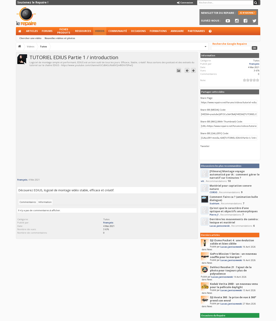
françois (22, 179)
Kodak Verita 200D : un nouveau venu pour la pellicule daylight (234, 285)
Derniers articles (210, 234)
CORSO (213, 192)
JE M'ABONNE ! (247, 13)
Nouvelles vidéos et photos (60, 38)
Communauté (117, 31)
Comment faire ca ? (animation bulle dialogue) (234, 198)
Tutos (106, 219)
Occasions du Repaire (213, 315)
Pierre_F (214, 214)
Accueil (20, 31)
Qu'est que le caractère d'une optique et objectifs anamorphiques (234, 209)
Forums (47, 31)
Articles (32, 31)
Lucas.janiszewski (220, 225)
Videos (99, 31)
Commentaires (28, 201)
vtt (202, 181)
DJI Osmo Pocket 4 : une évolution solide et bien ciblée (232, 242)
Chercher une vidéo (30, 38)
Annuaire (177, 31)
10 (229, 181)
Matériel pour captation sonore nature (231, 187)
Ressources (83, 31)
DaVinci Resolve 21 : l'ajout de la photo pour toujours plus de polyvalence (231, 270)
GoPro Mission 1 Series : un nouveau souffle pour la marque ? (233, 255)
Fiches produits (63, 31)
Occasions (138, 31)
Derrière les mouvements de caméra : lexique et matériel (234, 221)
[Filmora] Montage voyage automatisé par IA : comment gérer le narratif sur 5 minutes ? (235, 175)
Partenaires (196, 31)
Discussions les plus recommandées (221, 165)
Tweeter (205, 146)
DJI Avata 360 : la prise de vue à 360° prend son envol (233, 299)
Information (45, 201)
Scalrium (214, 203)
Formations (158, 31)
